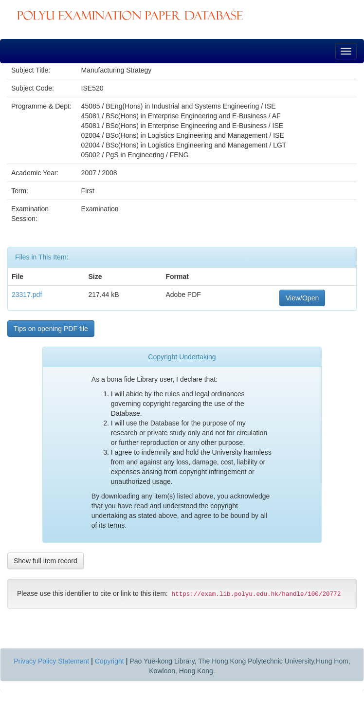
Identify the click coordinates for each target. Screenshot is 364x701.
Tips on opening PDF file (51, 328)
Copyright (109, 661)
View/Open (302, 298)
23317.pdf (27, 294)
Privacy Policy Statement (51, 661)
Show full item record (45, 561)
